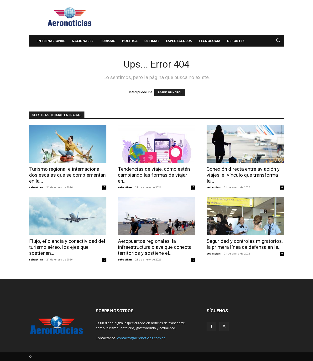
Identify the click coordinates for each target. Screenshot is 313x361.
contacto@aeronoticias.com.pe (141, 338)
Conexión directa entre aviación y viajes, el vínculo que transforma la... (243, 175)
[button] (278, 41)
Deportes (236, 40)
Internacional (51, 40)
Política (130, 40)
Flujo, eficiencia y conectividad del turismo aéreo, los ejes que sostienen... (67, 247)
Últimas (151, 40)
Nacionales (82, 40)
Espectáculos (179, 40)
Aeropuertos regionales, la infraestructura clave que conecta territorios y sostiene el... (155, 247)
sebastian (36, 187)
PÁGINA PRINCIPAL (170, 92)
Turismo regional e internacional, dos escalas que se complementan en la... (67, 175)
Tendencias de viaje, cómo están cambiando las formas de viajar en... (154, 175)
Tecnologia (209, 40)
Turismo (107, 40)
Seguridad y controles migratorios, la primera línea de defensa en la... (245, 244)
